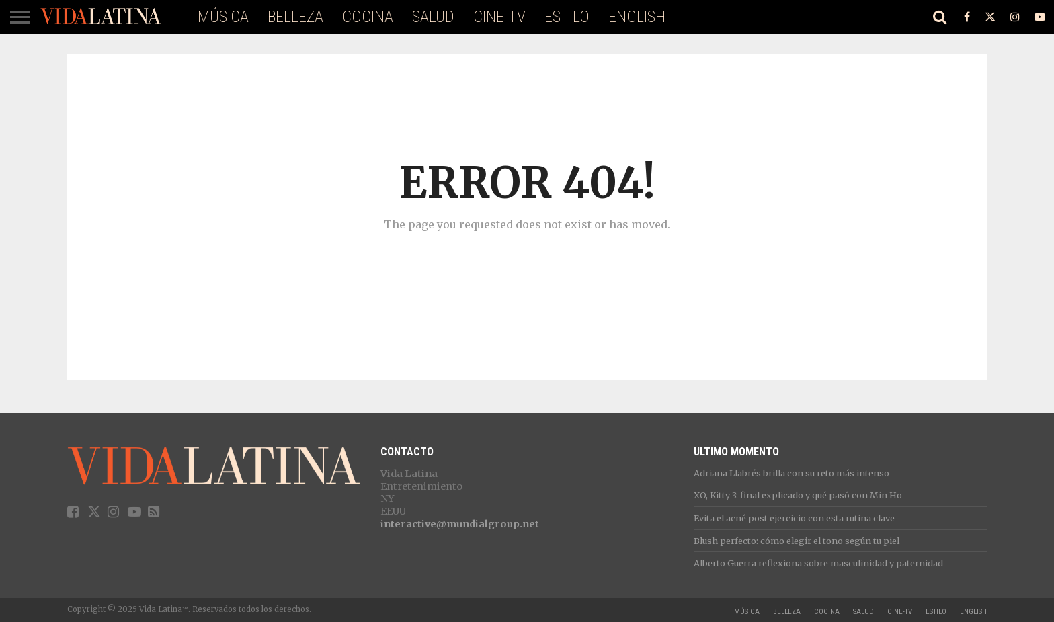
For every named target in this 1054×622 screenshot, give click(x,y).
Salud (433, 16)
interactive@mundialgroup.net (459, 524)
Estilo (567, 16)
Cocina (367, 16)
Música (223, 16)
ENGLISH (636, 16)
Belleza (295, 16)
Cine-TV (499, 16)
